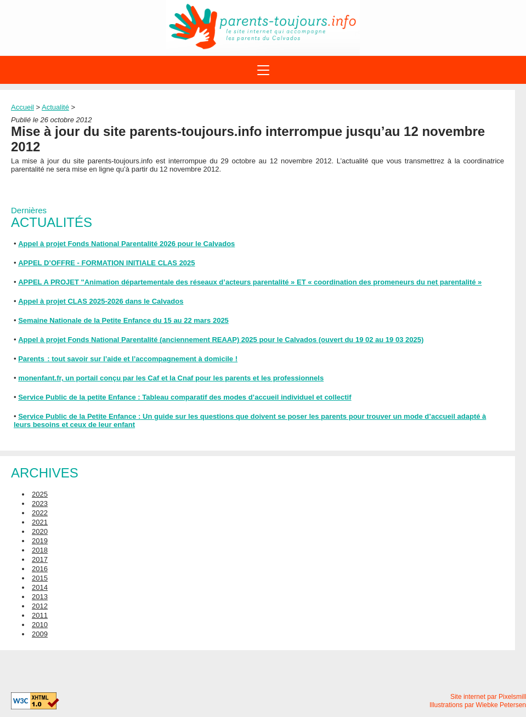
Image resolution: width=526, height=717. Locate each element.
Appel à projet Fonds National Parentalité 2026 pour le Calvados (126, 244)
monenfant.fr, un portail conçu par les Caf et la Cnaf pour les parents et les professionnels (171, 378)
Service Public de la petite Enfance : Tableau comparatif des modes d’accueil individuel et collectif (184, 397)
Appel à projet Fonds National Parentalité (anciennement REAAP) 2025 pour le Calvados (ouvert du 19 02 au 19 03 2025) (220, 339)
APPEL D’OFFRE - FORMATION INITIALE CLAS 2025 (106, 263)
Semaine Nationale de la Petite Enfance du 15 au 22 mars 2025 (123, 320)
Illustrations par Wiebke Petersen (477, 705)
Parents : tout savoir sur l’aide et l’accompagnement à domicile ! (127, 359)
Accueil (22, 107)
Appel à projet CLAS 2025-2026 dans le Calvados (100, 301)
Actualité (55, 107)
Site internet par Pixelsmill (488, 697)
